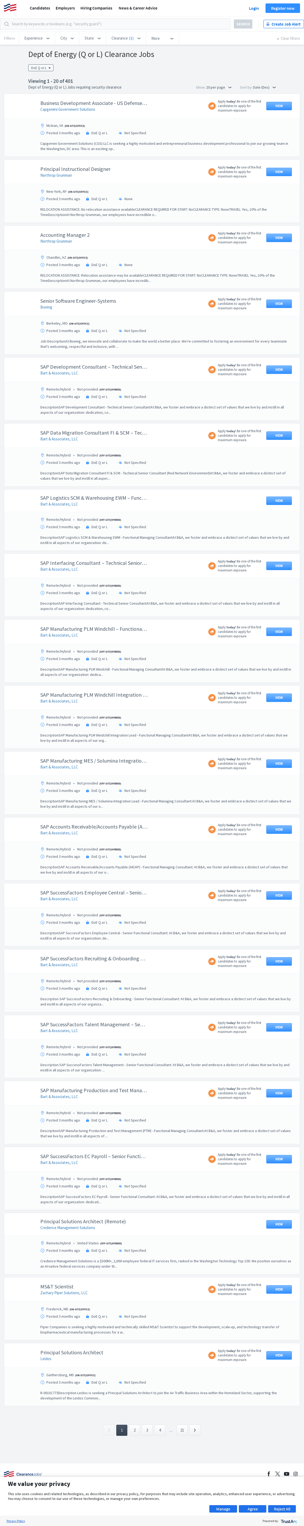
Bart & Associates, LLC (59, 373)
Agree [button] (253, 1508)
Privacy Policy (16, 1521)
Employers (65, 8)
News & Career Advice (138, 8)
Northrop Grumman (56, 175)
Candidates (40, 8)
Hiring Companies (96, 8)
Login (254, 8)
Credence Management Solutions (67, 1227)
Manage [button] (223, 1508)
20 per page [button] (218, 87)
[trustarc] (288, 1521)
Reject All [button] (282, 1508)
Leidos (45, 1358)
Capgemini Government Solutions (67, 109)
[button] (37, 38)
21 (182, 1430)
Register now (283, 8)
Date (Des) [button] (264, 87)
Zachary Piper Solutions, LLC (64, 1292)
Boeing (46, 307)
